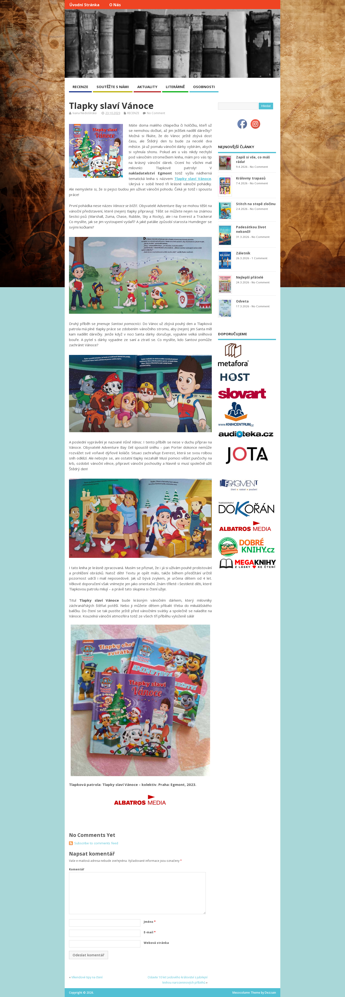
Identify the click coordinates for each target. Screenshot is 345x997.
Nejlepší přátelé (249, 277)
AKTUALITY (147, 86)
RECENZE (80, 86)
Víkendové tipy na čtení (87, 977)
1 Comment (259, 258)
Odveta (242, 301)
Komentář (76, 869)
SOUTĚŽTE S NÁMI (113, 86)
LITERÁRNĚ (175, 86)
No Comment (156, 113)
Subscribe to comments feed (96, 843)
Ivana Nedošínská (85, 113)
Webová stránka (156, 943)
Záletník (243, 253)
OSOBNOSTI (204, 86)
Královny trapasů (250, 178)
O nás (115, 4)
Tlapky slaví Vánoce (192, 178)
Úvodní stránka (84, 4)
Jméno (150, 922)
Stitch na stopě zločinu (256, 204)
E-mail (150, 932)
